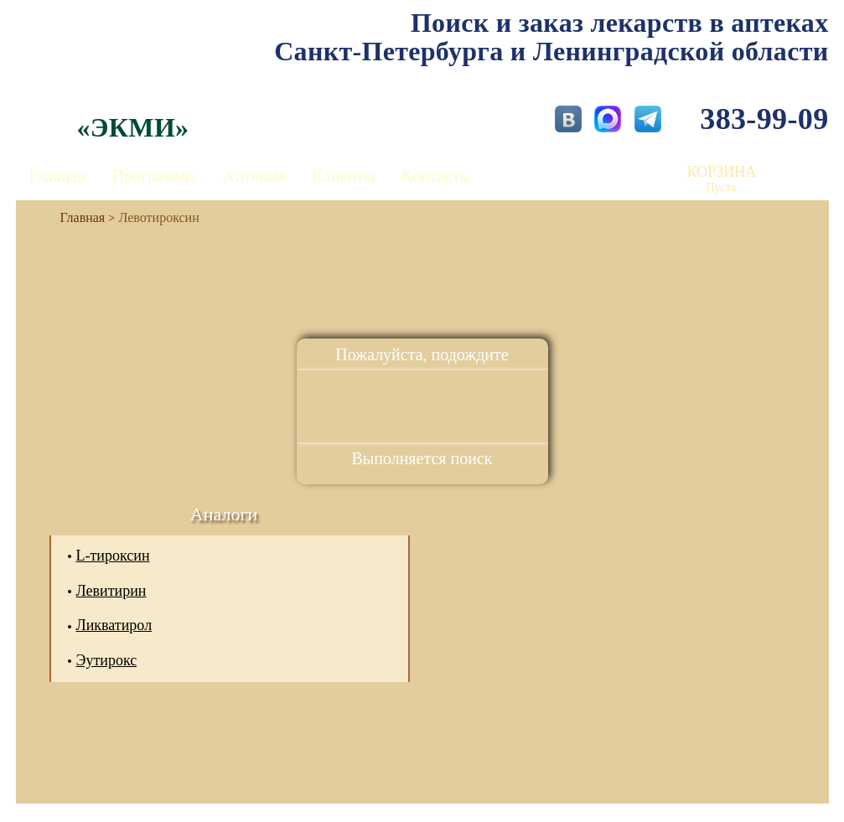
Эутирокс (106, 660)
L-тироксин (113, 555)
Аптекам (254, 176)
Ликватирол (114, 625)
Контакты (436, 176)
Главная (57, 176)
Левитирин (111, 590)
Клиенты (343, 176)
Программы (154, 176)
